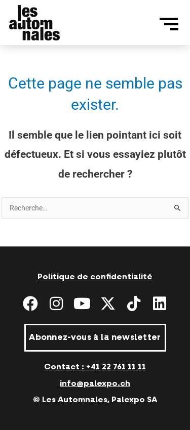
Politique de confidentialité (95, 277)
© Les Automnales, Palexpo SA (95, 400)
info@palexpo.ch (95, 383)
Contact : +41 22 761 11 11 (95, 367)
